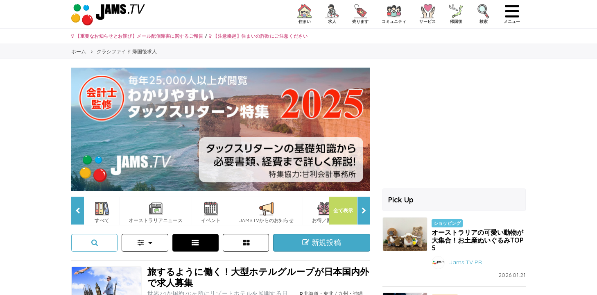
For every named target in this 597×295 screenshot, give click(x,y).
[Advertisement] (454, 125)
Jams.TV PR (465, 262)
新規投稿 (321, 242)
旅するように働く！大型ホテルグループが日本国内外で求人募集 (258, 277)
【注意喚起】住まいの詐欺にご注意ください (258, 36)
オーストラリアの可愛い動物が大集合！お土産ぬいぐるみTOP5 (478, 240)
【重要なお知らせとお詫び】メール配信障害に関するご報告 (137, 36)
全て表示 (343, 210)
